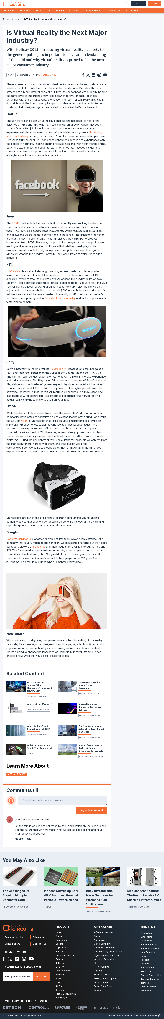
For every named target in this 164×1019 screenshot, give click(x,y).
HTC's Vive (13, 271)
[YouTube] (31, 959)
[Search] (127, 4)
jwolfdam (21, 819)
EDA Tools (61, 951)
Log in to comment (91, 810)
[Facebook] (4, 959)
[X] (10, 959)
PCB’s (58, 978)
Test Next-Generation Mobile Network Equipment (89, 685)
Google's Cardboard (18, 538)
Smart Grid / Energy (104, 986)
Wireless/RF (61, 997)
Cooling (59, 943)
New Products (148, 952)
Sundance (39, 546)
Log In (138, 4)
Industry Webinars (38, 697)
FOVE (15, 223)
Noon (24, 420)
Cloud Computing (102, 943)
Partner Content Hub (91, 757)
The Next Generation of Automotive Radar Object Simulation (91, 729)
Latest (59, 932)
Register (41, 976)
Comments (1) (22, 790)
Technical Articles (38, 710)
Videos (74, 10)
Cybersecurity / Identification (108, 951)
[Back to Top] (159, 1015)
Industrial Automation (104, 959)
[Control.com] (39, 1007)
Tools (60, 10)
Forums (25, 10)
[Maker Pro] (82, 1008)
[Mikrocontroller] (110, 1007)
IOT (96, 963)
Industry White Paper (99, 912)
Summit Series (148, 967)
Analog (59, 936)
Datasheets (92, 10)
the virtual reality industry (60, 298)
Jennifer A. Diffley (47, 75)
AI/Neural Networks (103, 932)
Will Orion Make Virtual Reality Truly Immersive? (39, 746)
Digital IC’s (61, 947)
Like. (19, 838)
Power (59, 982)
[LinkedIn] (17, 959)
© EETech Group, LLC (13, 1016)
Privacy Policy (115, 1016)
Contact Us (40, 943)
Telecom (98, 990)
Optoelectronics (64, 970)
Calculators (146, 933)
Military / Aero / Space (105, 978)
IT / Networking (101, 967)
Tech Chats (146, 971)
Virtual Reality (16, 774)
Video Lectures (148, 986)
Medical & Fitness (103, 974)
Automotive (99, 940)
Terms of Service (131, 1016)
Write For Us (12, 943)
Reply (28, 838)
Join (155, 4)
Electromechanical (65, 955)
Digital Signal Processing (106, 955)
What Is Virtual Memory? (39, 704)
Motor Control (101, 982)
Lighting (98, 970)
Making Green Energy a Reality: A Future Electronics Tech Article (90, 748)
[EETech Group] (12, 1007)
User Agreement (149, 1016)
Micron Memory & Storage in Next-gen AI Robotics (89, 707)
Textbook (145, 983)
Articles (9, 10)
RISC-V (59, 986)
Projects (145, 963)
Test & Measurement (66, 993)
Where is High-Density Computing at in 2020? (38, 727)
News (30, 754)
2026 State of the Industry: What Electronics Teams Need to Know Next (39, 686)
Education (43, 10)
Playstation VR (58, 368)
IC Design (60, 963)
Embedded (61, 959)
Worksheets (147, 990)
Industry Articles (139, 907)
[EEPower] (62, 1007)
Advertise (39, 937)
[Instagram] (24, 959)
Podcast (132, 10)
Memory (60, 967)
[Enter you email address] (18, 976)
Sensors (60, 990)
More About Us (14, 937)
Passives (60, 974)
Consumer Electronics (105, 947)
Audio (97, 936)
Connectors (61, 940)
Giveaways (113, 10)
